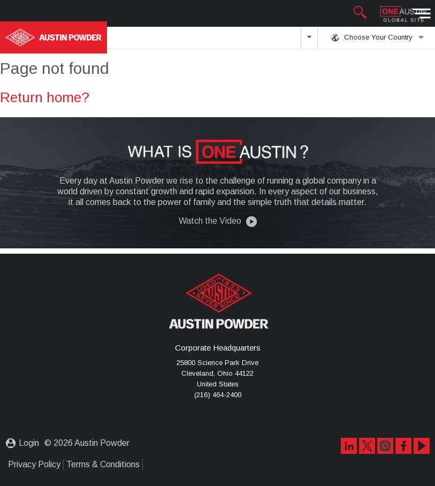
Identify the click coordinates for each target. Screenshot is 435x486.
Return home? (44, 97)
